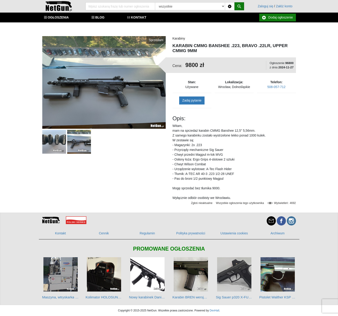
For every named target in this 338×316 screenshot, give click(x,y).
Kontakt (60, 233)
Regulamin (147, 233)
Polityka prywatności (190, 233)
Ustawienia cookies (234, 233)
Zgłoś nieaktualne (202, 203)
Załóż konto (284, 6)
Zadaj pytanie (191, 100)
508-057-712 (276, 87)
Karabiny (179, 38)
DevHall (214, 310)
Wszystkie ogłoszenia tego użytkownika (240, 203)
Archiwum (278, 233)
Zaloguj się (265, 6)
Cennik (104, 233)
